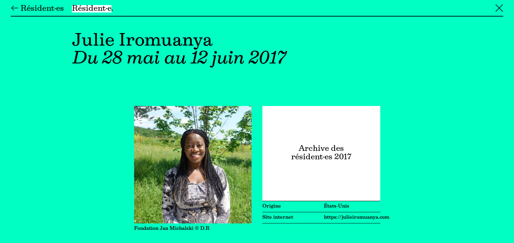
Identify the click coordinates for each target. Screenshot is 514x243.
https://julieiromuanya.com (356, 217)
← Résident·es (37, 8)
